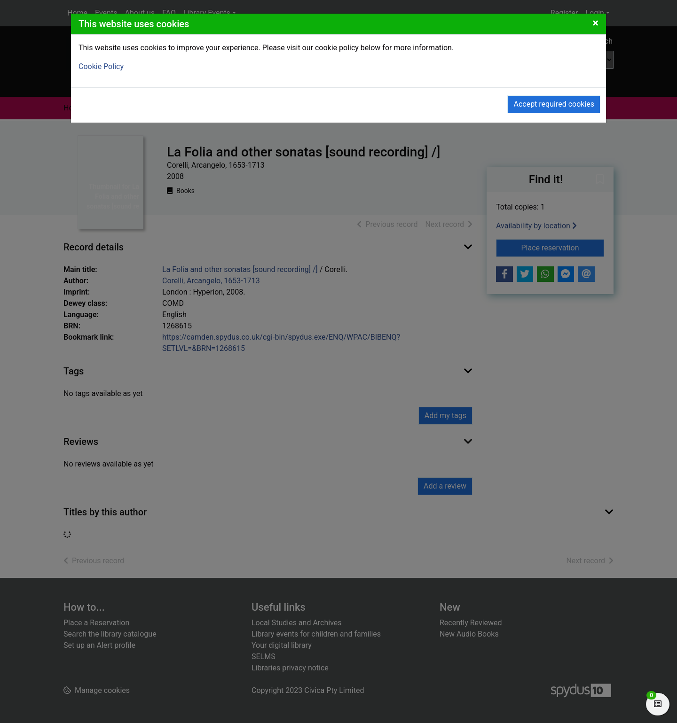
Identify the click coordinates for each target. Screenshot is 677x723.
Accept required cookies (553, 104)
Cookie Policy (101, 66)
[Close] (595, 23)
